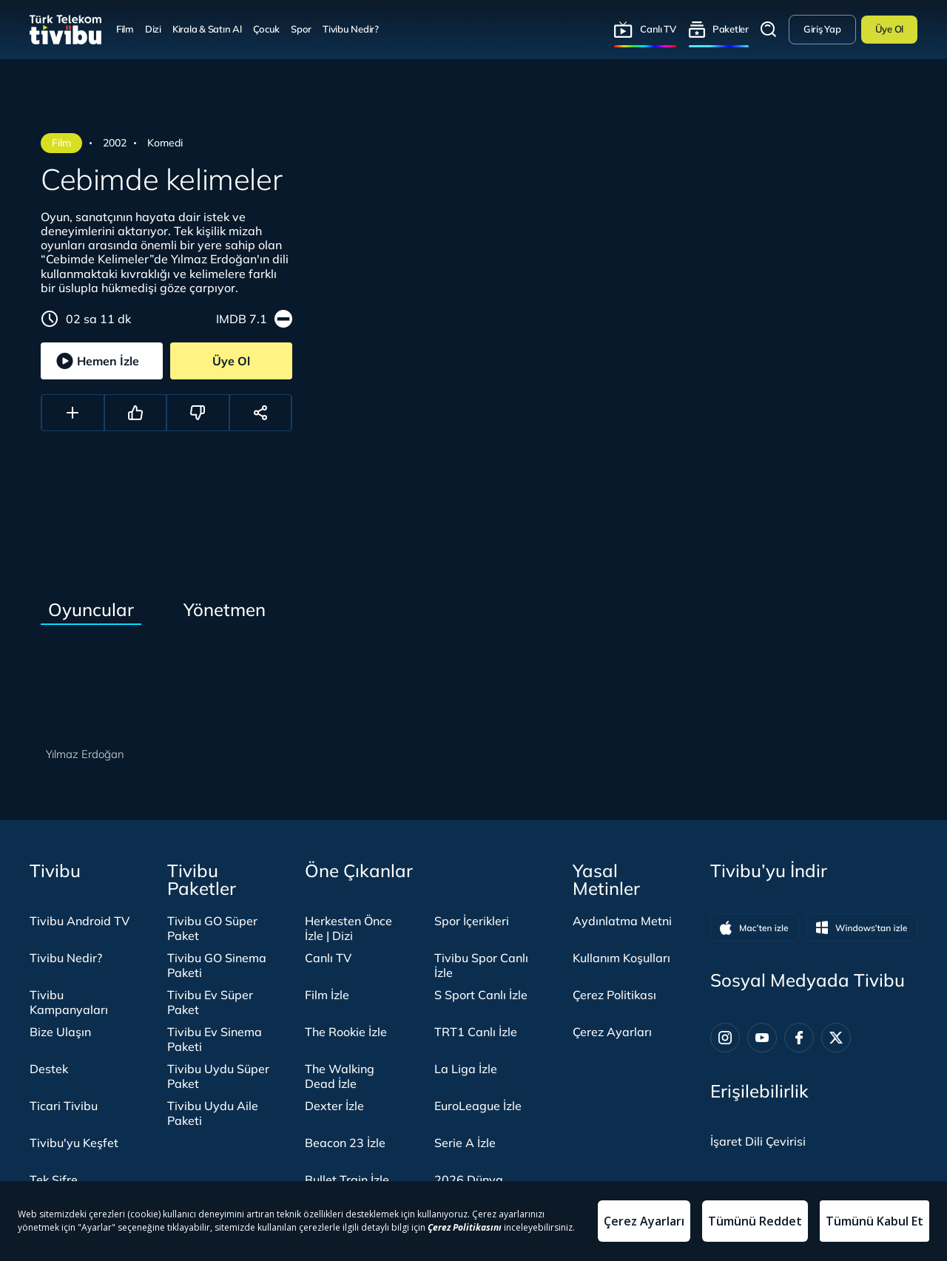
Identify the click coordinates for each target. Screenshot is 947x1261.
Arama (769, 29)
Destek (49, 1068)
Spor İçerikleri (471, 920)
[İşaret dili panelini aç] (758, 1141)
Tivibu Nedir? (351, 29)
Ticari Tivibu (64, 1105)
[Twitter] (836, 1037)
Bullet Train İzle (347, 1179)
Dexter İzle (334, 1105)
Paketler (730, 29)
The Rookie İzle (346, 1031)
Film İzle (327, 994)
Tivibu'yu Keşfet (74, 1142)
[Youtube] (762, 1037)
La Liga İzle (465, 1068)
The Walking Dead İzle (339, 1076)
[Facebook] (799, 1037)
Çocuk (266, 29)
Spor (301, 29)
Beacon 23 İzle (345, 1142)
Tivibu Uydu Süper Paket (218, 1076)
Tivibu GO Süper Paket (212, 928)
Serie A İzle (465, 1142)
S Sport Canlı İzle (481, 994)
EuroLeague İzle (478, 1105)
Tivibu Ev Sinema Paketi (214, 1039)
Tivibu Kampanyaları (69, 1002)
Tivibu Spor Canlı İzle (481, 965)
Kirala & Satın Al (207, 29)
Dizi (153, 29)
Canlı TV (658, 29)
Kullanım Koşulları (621, 957)
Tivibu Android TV (79, 920)
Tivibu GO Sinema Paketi (216, 965)
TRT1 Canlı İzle (475, 1031)
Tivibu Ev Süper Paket (210, 1002)
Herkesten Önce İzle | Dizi (348, 928)
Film (125, 29)
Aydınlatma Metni (622, 920)
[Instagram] (725, 1037)
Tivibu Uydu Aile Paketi (212, 1113)
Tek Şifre (54, 1179)
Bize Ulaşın (60, 1031)
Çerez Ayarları (612, 1031)
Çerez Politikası (614, 994)
